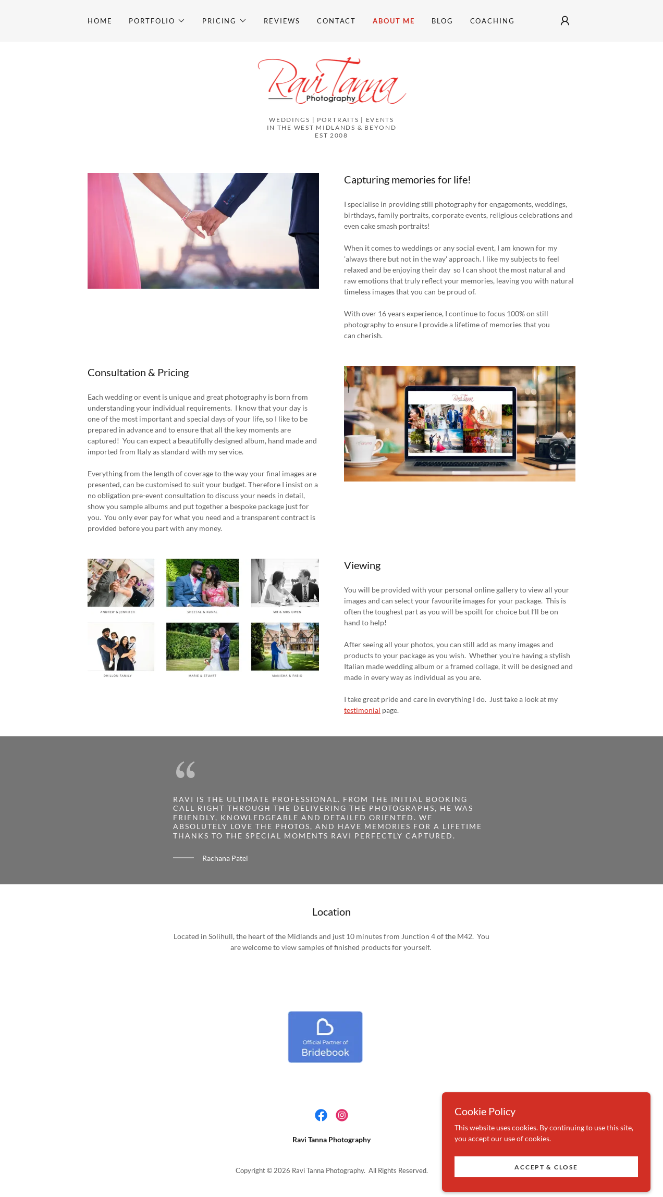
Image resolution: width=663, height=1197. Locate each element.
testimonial (362, 710)
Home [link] (100, 21)
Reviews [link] (282, 21)
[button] (157, 21)
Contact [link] (336, 21)
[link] (331, 82)
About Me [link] (394, 21)
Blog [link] (442, 21)
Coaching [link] (492, 21)
